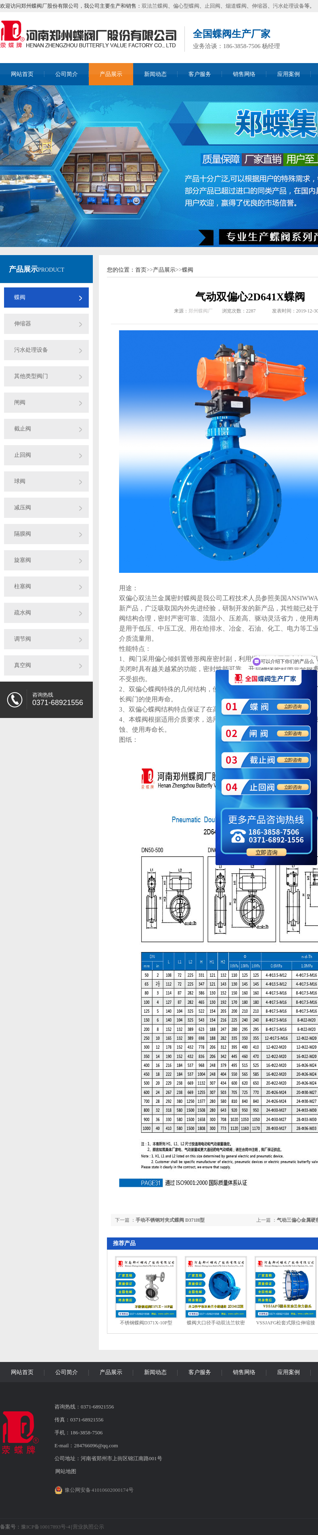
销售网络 (244, 74)
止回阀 (212, 6)
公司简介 (66, 74)
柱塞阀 (22, 586)
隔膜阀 (22, 534)
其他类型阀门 (31, 376)
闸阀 (19, 402)
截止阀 (22, 429)
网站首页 (22, 74)
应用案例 (288, 74)
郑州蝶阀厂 (200, 311)
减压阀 (22, 508)
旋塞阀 (22, 560)
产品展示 (111, 74)
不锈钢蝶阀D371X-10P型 (146, 1323)
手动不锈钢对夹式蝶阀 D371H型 (170, 1220)
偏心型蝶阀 (186, 6)
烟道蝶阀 (236, 6)
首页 (140, 270)
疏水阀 (22, 613)
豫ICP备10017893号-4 (45, 1527)
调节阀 (22, 639)
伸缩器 (260, 6)
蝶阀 (19, 297)
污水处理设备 (288, 6)
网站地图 (65, 1471)
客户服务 (199, 74)
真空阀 (22, 665)
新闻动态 (155, 74)
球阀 (19, 481)
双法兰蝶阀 (155, 6)
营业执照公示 (88, 1527)
